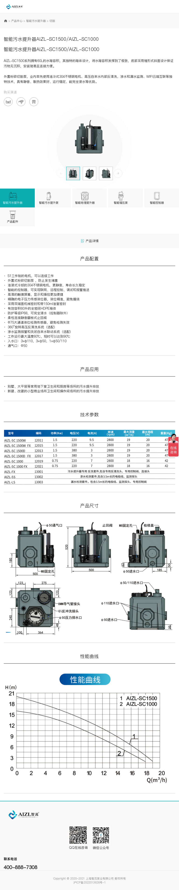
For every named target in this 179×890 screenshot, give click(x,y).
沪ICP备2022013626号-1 (89, 882)
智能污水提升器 (36, 21)
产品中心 (16, 21)
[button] (118, 173)
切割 (52, 21)
